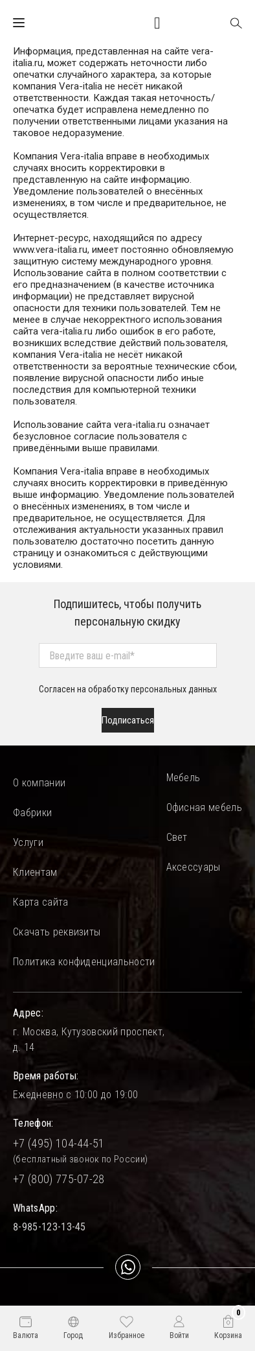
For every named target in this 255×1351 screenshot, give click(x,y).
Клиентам (35, 872)
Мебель (183, 777)
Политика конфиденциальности (84, 962)
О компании (39, 783)
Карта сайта (41, 902)
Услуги (28, 842)
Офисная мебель (204, 807)
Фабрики (32, 812)
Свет (177, 837)
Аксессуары (193, 867)
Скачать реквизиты (56, 932)
